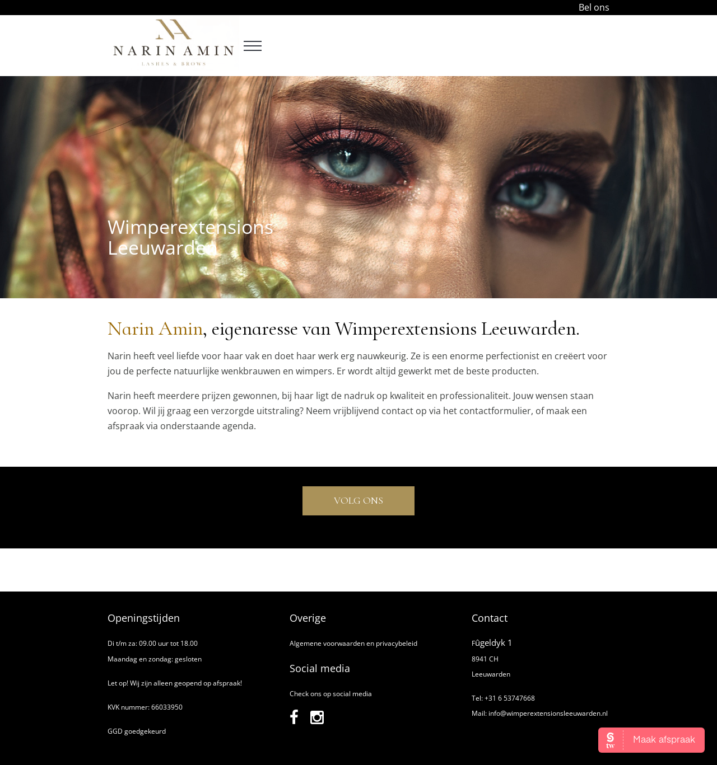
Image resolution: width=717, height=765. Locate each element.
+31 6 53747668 (510, 698)
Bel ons (594, 7)
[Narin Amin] (173, 68)
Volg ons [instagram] (358, 500)
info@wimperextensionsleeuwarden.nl (548, 713)
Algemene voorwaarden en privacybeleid (353, 643)
